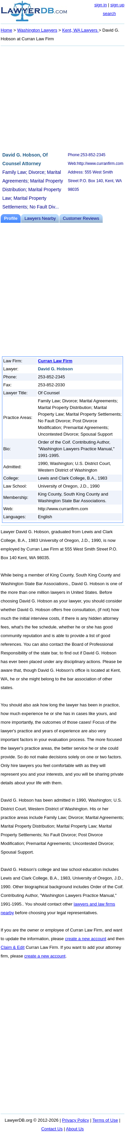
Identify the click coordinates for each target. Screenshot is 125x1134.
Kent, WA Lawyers (80, 30)
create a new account (85, 938)
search (109, 13)
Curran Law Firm (55, 360)
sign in (100, 4)
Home (6, 30)
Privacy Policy (75, 1120)
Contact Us (52, 1128)
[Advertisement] (62, 98)
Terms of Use (105, 1120)
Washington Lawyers (37, 30)
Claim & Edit (13, 947)
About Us (75, 1128)
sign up (117, 4)
